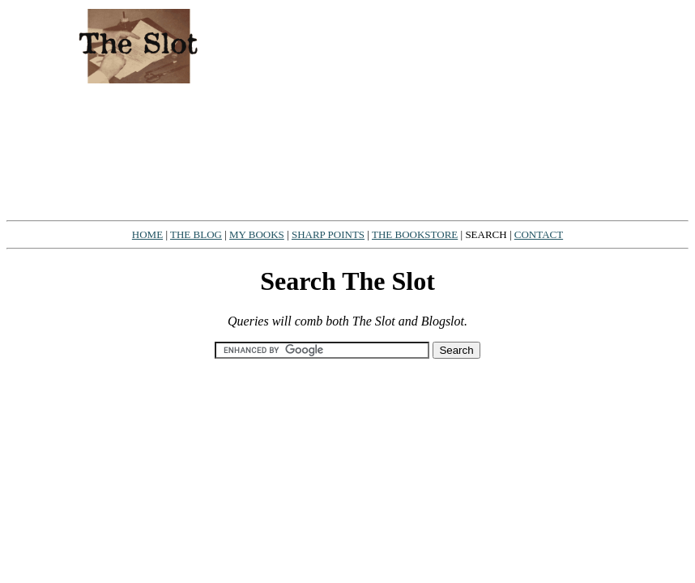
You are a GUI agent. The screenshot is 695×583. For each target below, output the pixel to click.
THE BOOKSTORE (415, 234)
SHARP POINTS (328, 234)
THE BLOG (196, 234)
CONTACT (538, 234)
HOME (147, 234)
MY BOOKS (256, 234)
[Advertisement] (482, 110)
